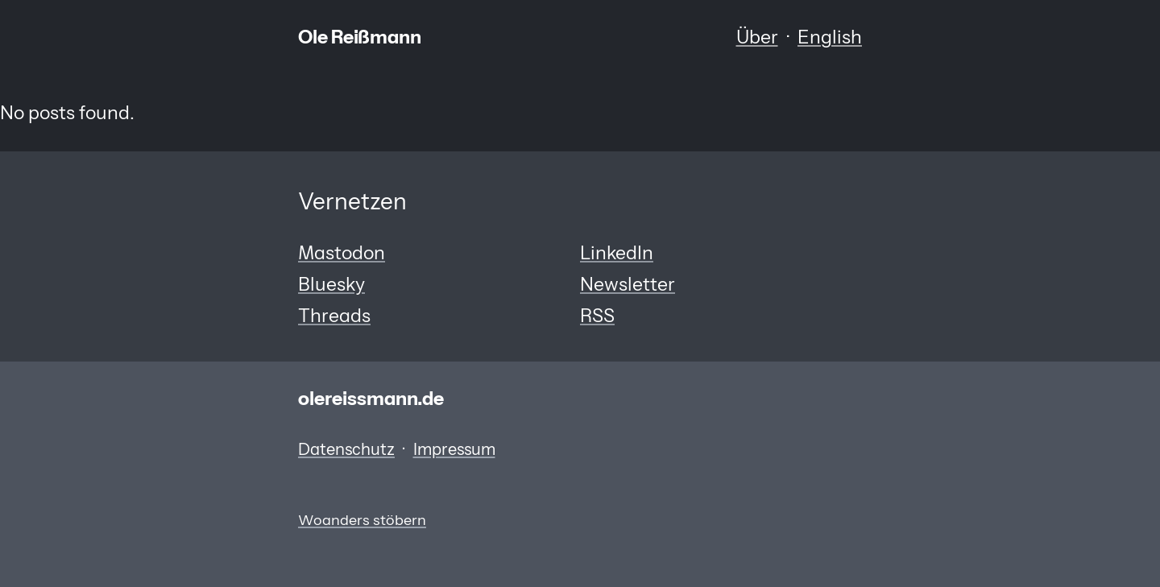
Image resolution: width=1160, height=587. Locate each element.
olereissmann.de (371, 398)
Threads (334, 315)
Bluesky (331, 284)
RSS (597, 315)
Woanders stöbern (362, 519)
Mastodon (341, 253)
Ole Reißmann (359, 37)
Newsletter (627, 284)
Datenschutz (346, 449)
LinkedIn (616, 253)
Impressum (454, 449)
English (830, 37)
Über (757, 37)
